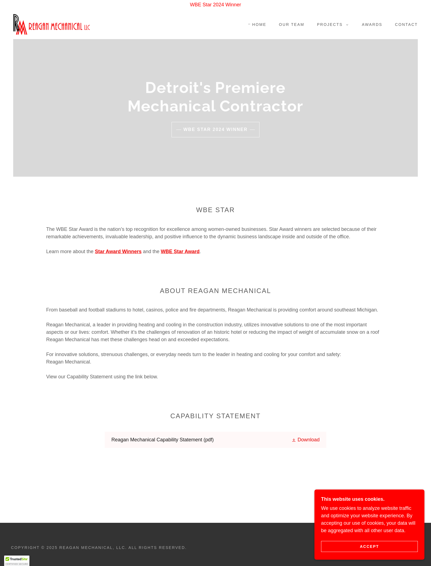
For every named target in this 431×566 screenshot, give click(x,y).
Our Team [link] (291, 24)
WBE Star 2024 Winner (215, 129)
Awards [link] (372, 24)
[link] (51, 24)
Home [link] (259, 24)
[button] (331, 24)
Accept (369, 557)
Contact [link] (406, 24)
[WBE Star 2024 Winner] (215, 5)
